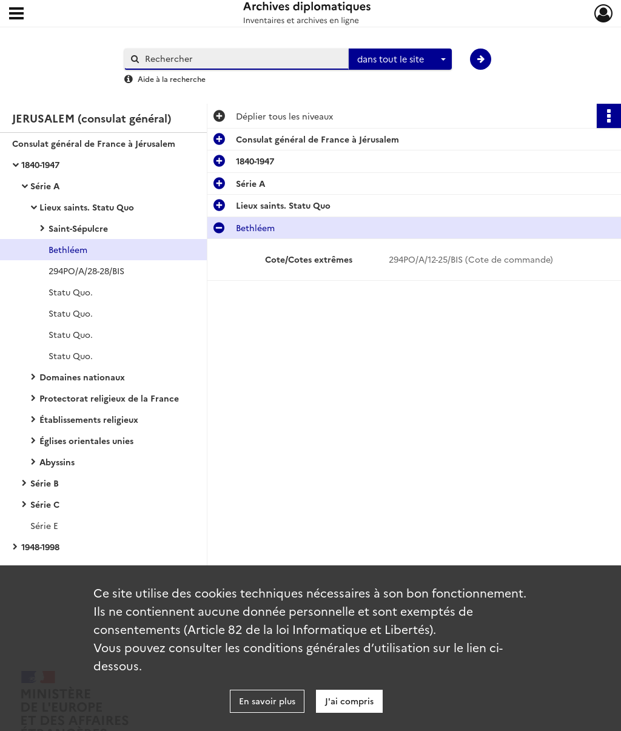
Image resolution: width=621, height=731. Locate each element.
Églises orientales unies (86, 440)
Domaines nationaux (82, 377)
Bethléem (68, 249)
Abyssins (57, 462)
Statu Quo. (71, 292)
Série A (44, 186)
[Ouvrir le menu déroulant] (16, 14)
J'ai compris (349, 701)
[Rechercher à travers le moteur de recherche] (242, 58)
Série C (44, 504)
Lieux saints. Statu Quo (86, 207)
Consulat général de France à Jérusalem (93, 143)
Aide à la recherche (172, 78)
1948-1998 (40, 547)
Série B (44, 483)
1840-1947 (40, 164)
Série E (44, 525)
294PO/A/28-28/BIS (86, 270)
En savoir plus (267, 701)
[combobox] (400, 59)
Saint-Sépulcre (78, 228)
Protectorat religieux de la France (109, 398)
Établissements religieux (88, 419)
